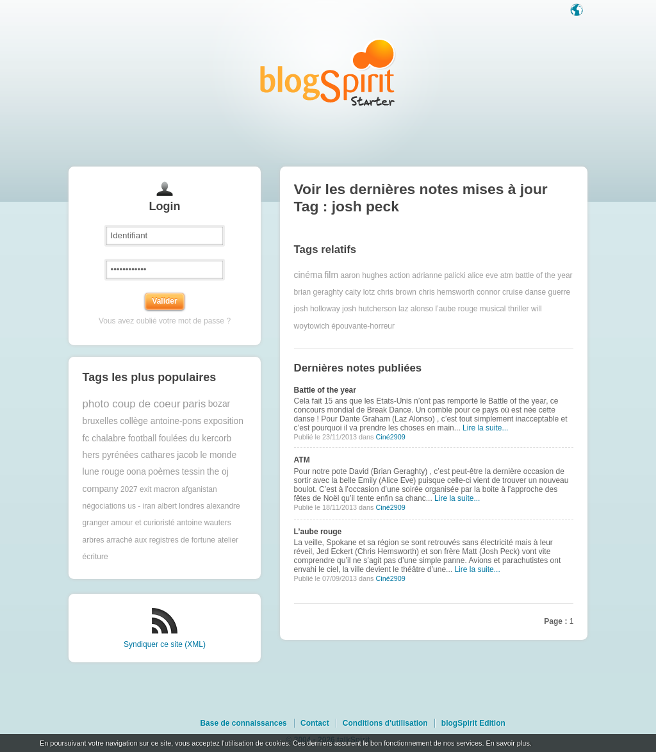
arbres (93, 539)
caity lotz (360, 292)
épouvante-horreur (363, 326)
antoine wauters (204, 522)
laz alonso (415, 308)
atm (506, 275)
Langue (578, 11)
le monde (218, 455)
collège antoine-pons (160, 421)
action (400, 275)
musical (493, 308)
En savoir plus (507, 743)
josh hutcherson (369, 308)
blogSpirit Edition (473, 723)
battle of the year (543, 275)
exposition (223, 421)
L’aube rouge (318, 531)
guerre (559, 292)
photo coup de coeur (132, 404)
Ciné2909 (390, 437)
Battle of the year (325, 390)
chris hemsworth (446, 292)
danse (535, 292)
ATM (302, 459)
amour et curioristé (142, 522)
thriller (518, 308)
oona (136, 472)
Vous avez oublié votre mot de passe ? (165, 320)
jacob (187, 455)
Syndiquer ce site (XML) (165, 644)
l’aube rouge (456, 308)
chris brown (396, 292)
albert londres (181, 506)
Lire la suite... (485, 427)
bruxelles (100, 421)
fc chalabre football (120, 438)
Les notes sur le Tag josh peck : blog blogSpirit (328, 72)
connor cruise (500, 292)
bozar (219, 404)
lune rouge (103, 472)
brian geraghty (318, 292)
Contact (314, 723)
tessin (193, 472)
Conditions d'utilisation (385, 723)
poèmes (163, 472)
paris (194, 404)
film (331, 275)
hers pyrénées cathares (129, 455)
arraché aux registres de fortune (160, 539)
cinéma (308, 275)
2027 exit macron (149, 489)
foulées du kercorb (195, 438)
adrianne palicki (438, 275)
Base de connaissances (243, 723)
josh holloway (317, 308)
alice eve (483, 275)
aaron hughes (363, 275)
